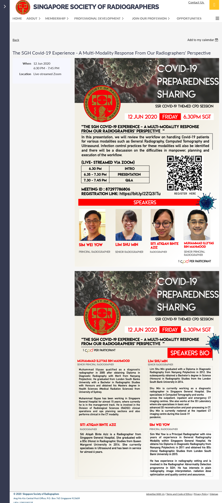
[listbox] (203, 40)
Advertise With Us (155, 494)
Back (16, 40)
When (27, 63)
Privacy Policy (201, 494)
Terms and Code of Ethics (179, 494)
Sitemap (214, 494)
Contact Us (196, 2)
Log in (214, 5)
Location (25, 74)
